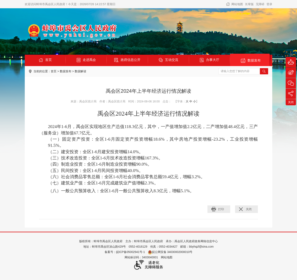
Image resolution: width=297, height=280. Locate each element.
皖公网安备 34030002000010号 (170, 252)
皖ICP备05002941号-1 (130, 252)
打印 (221, 209)
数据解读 (80, 71)
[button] (249, 4)
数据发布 (65, 71)
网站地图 (237, 4)
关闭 (249, 209)
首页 (54, 71)
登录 (269, 4)
